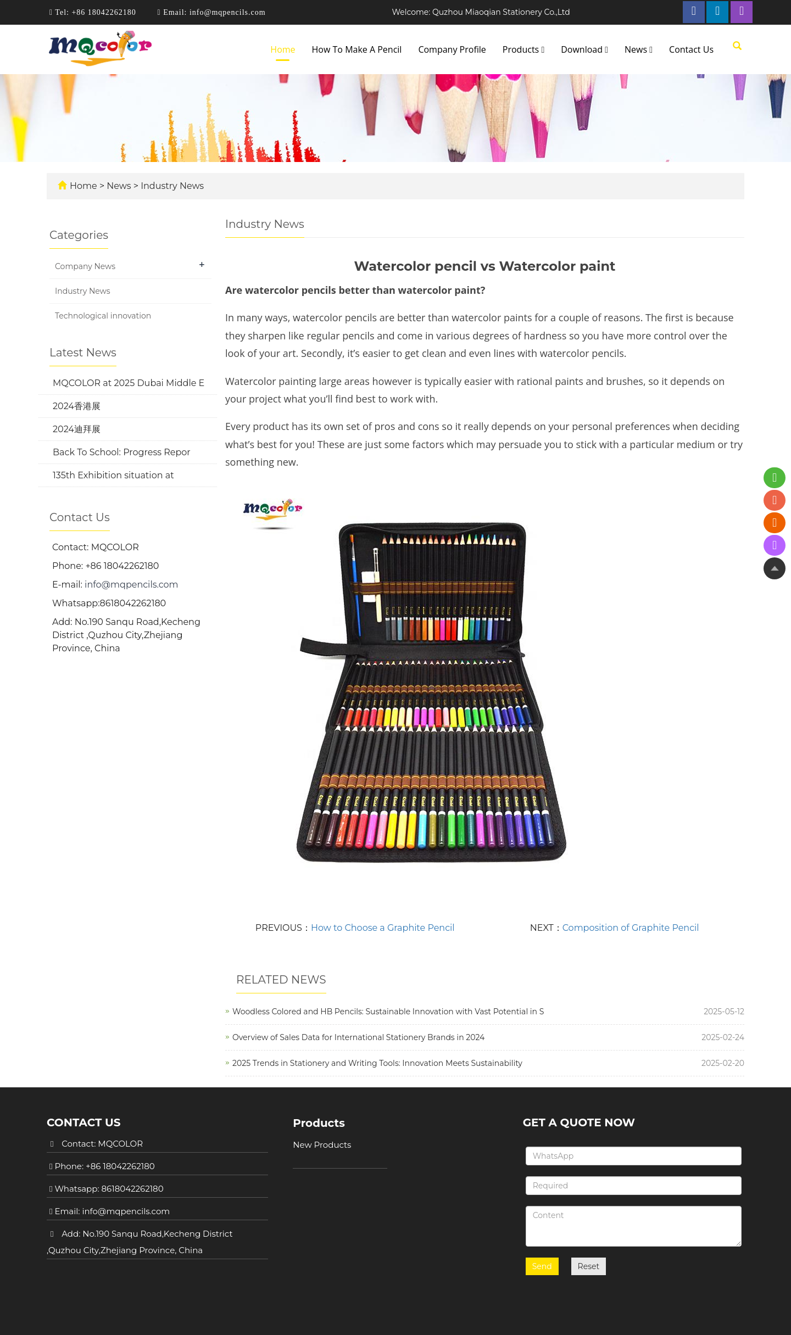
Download (584, 49)
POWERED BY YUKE (538, 1316)
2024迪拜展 (77, 429)
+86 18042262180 (102, 12)
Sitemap (600, 1316)
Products (523, 49)
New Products (322, 1145)
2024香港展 (77, 406)
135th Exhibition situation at (113, 475)
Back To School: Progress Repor (122, 452)
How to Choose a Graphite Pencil (383, 928)
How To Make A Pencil (357, 49)
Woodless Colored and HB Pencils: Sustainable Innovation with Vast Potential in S (388, 1011)
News (639, 49)
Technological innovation (103, 316)
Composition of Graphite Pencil (630, 928)
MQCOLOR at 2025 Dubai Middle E (128, 383)
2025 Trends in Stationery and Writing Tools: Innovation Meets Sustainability (377, 1063)
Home (282, 49)
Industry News (171, 186)
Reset (589, 1261)
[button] (542, 49)
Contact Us (691, 49)
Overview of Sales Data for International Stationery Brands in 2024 (358, 1037)
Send (542, 1261)
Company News (85, 266)
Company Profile (452, 49)
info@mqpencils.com (226, 12)
